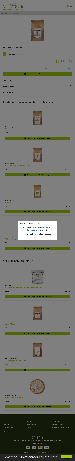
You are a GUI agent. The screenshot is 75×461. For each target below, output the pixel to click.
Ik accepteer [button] (66, 457)
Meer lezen (41, 457)
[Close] (55, 223)
